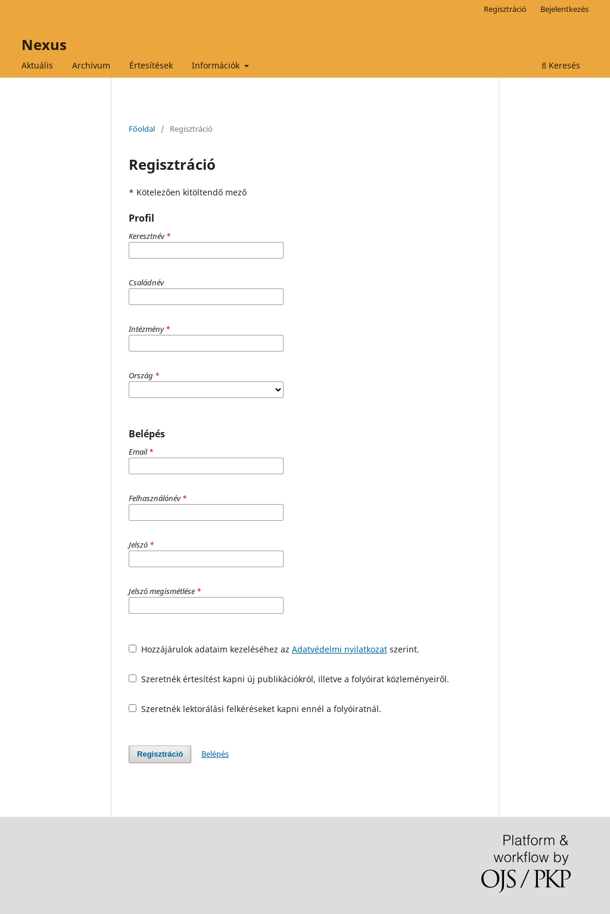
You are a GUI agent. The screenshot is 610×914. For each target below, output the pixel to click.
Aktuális (37, 65)
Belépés (215, 753)
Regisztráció (505, 9)
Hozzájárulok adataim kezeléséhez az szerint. (274, 649)
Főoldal (142, 128)
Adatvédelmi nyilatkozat (339, 649)
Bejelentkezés (564, 9)
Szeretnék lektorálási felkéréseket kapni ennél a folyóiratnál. (255, 708)
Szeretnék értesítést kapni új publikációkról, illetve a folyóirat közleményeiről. (289, 679)
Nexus (44, 44)
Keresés (560, 65)
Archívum (91, 65)
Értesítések (151, 65)
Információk (217, 65)
